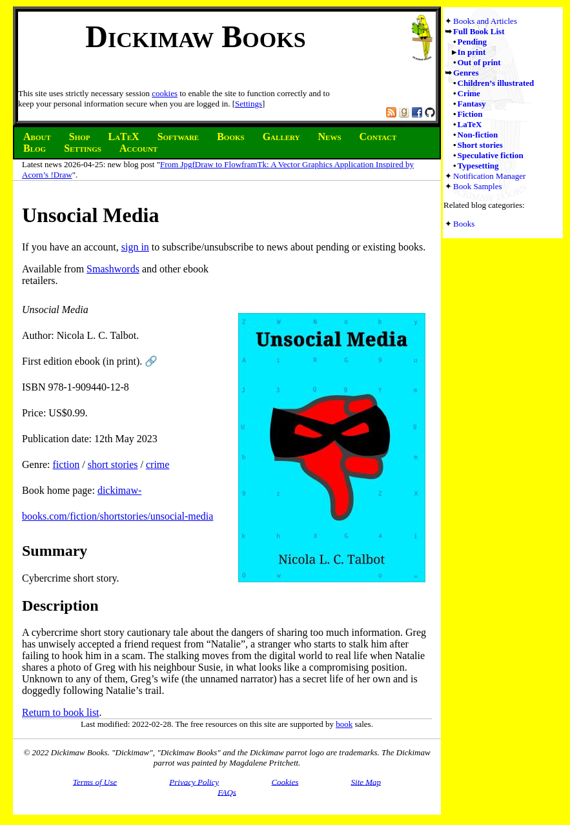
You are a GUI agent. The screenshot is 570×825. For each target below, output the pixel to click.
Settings (248, 103)
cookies (165, 93)
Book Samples (477, 186)
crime (157, 464)
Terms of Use (95, 781)
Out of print (479, 62)
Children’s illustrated (496, 83)
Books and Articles (485, 21)
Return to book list (60, 712)
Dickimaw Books (195, 36)
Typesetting (478, 165)
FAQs (227, 792)
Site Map (366, 781)
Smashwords (113, 268)
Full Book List (478, 31)
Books (463, 224)
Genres (465, 72)
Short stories (480, 145)
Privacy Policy (194, 781)
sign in (135, 246)
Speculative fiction (491, 155)
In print (472, 52)
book (344, 724)
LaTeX (470, 124)
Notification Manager (489, 176)
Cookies (284, 781)
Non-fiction (478, 134)
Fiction (470, 114)
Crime (469, 93)
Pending (472, 41)
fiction (66, 464)
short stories (113, 464)
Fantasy (472, 103)
